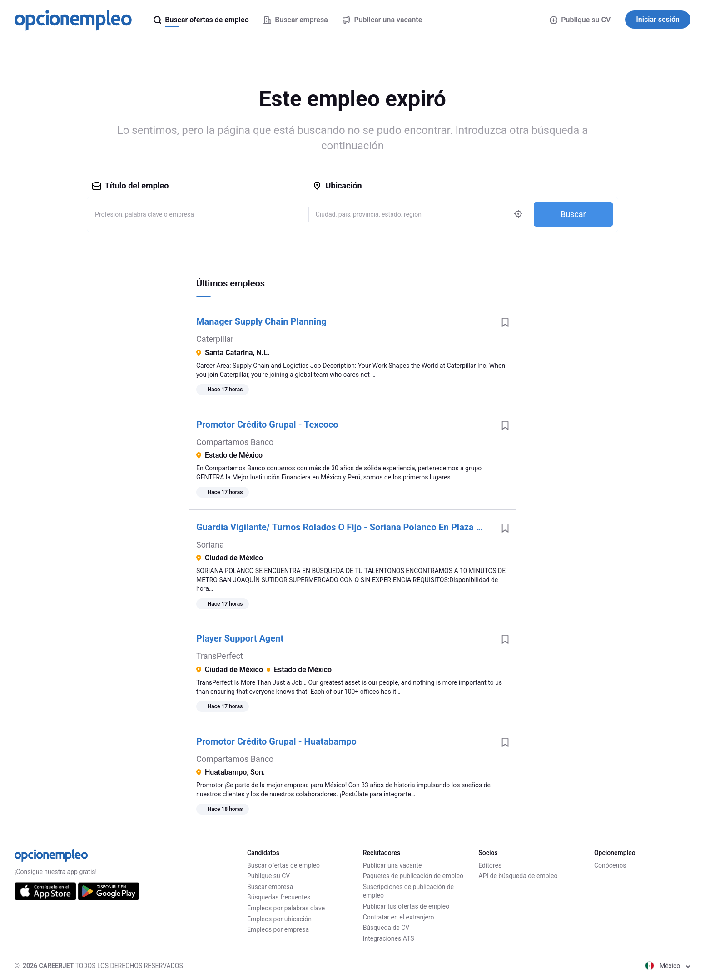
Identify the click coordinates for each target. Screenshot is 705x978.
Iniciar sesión (658, 19)
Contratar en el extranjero (398, 917)
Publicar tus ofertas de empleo (406, 906)
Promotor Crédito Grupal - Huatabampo (276, 741)
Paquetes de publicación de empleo (413, 875)
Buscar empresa (270, 886)
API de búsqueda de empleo (517, 875)
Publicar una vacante (392, 865)
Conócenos (610, 865)
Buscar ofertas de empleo (283, 865)
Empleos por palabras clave (286, 908)
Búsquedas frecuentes (278, 897)
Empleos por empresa (278, 929)
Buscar (573, 214)
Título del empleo (130, 185)
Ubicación (337, 185)
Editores (489, 865)
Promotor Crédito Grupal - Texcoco (267, 424)
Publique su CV (580, 19)
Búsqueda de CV (386, 927)
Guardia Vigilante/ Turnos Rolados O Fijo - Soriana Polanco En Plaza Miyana (345, 527)
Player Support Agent (239, 638)
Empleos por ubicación (279, 919)
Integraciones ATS (388, 938)
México (667, 965)
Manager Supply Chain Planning (261, 321)
